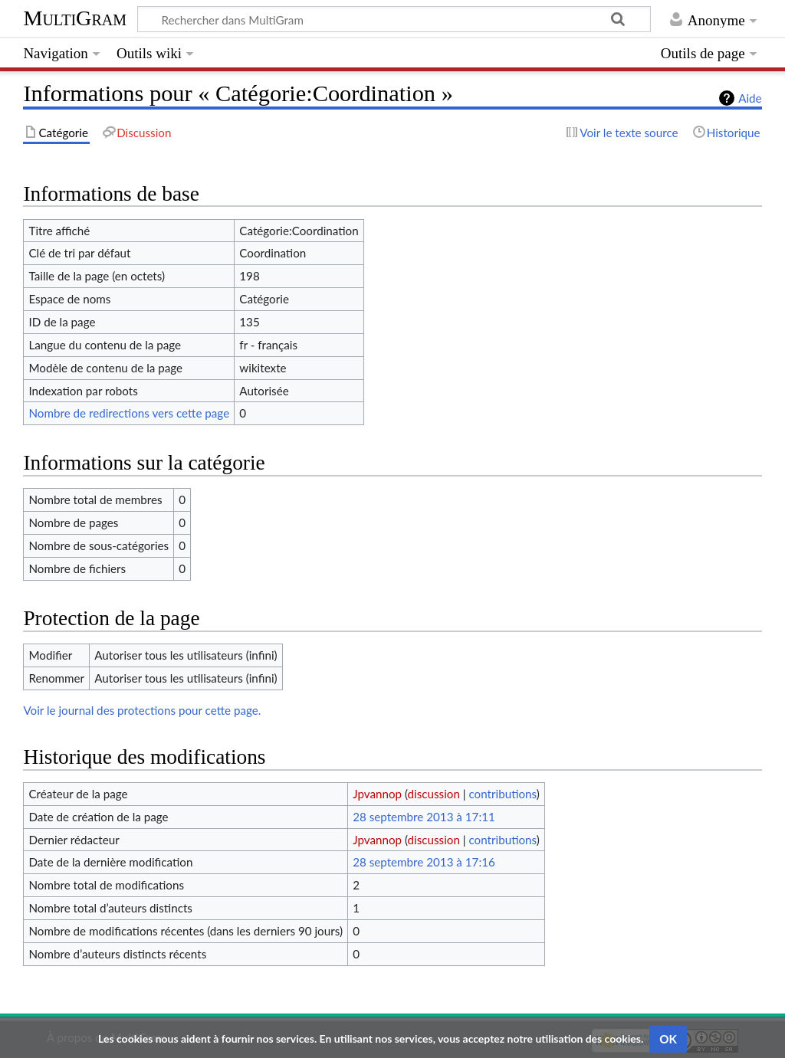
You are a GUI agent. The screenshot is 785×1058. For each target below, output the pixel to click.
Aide (749, 98)
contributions (502, 794)
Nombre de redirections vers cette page (128, 413)
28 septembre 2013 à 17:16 (424, 862)
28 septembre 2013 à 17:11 (424, 817)
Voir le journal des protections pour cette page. (142, 710)
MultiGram (74, 18)
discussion (434, 794)
